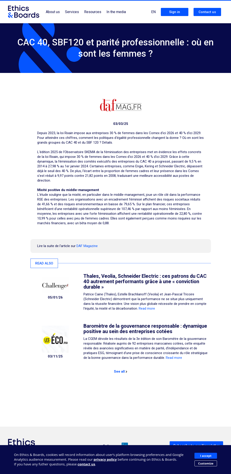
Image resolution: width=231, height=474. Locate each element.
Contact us (207, 12)
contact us (86, 464)
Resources (92, 12)
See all (120, 371)
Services (72, 12)
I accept (205, 456)
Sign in (174, 12)
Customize (205, 463)
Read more (147, 308)
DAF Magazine (87, 246)
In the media (116, 12)
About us (53, 12)
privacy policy (105, 459)
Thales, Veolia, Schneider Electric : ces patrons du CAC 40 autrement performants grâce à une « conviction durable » (145, 281)
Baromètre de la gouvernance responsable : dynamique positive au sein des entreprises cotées (145, 328)
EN (153, 12)
